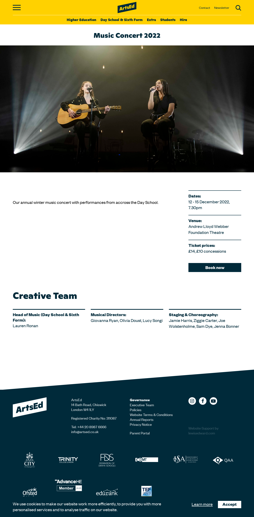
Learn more (202, 504)
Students (167, 19)
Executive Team (142, 404)
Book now (215, 267)
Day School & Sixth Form (122, 19)
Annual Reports (141, 419)
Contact (204, 7)
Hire (183, 19)
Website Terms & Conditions (151, 414)
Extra (151, 19)
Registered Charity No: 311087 (94, 418)
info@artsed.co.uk (85, 431)
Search (238, 8)
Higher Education (81, 19)
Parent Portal (140, 432)
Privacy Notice (141, 424)
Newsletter (221, 7)
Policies (135, 409)
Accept (229, 504)
